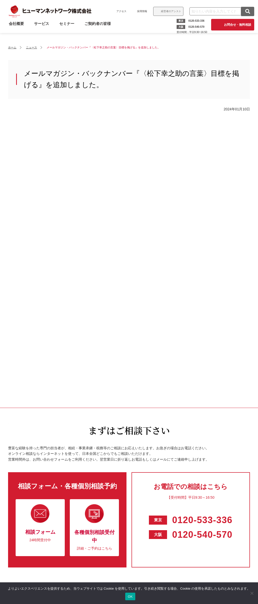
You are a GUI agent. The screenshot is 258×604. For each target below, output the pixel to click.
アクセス (120, 11)
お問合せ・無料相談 (236, 24)
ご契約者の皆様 (99, 28)
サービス (42, 28)
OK (130, 596)
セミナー (68, 28)
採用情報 (141, 11)
